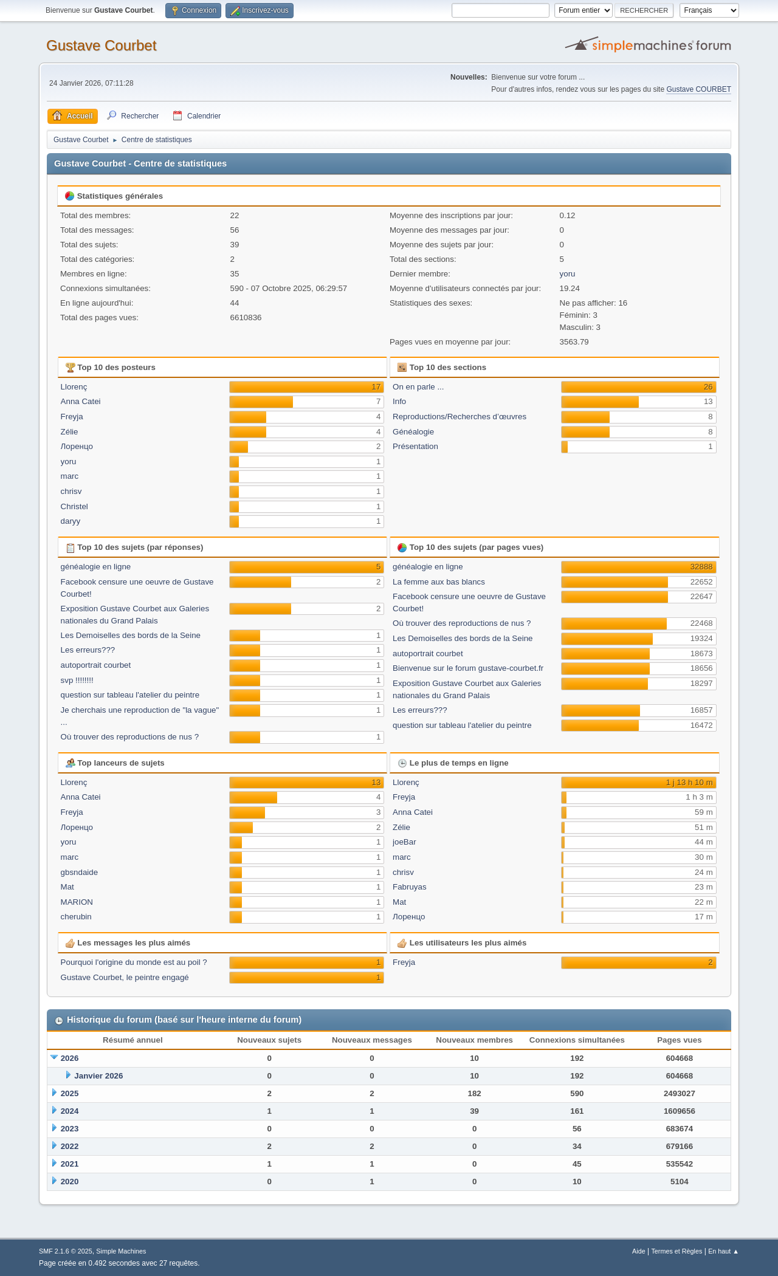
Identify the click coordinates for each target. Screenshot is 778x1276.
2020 (70, 1181)
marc (70, 476)
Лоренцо (77, 446)
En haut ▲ (723, 1251)
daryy (71, 521)
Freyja (72, 416)
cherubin (76, 916)
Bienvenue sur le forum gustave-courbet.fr (468, 668)
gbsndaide (79, 872)
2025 (70, 1093)
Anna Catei (81, 401)
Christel (74, 506)
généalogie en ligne (96, 566)
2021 (70, 1163)
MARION (77, 902)
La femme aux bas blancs (439, 581)
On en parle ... (418, 386)
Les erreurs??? (88, 649)
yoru (568, 273)
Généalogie (413, 431)
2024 (70, 1111)
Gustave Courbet (101, 45)
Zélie (69, 431)
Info (399, 401)
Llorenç (74, 386)
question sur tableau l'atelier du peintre (130, 694)
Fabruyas (410, 886)
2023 (70, 1128)
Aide (638, 1251)
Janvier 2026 (98, 1075)
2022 (70, 1146)
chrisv (71, 491)
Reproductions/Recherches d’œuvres (459, 416)
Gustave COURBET (698, 89)
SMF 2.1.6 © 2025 (65, 1251)
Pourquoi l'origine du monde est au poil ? (134, 962)
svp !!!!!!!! (77, 680)
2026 (70, 1058)
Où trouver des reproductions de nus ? (130, 736)
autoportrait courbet (96, 665)
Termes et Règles (676, 1251)
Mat (67, 886)
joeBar (404, 841)
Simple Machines (121, 1251)
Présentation (415, 446)
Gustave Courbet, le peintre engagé (125, 977)
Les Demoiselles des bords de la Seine (131, 635)
